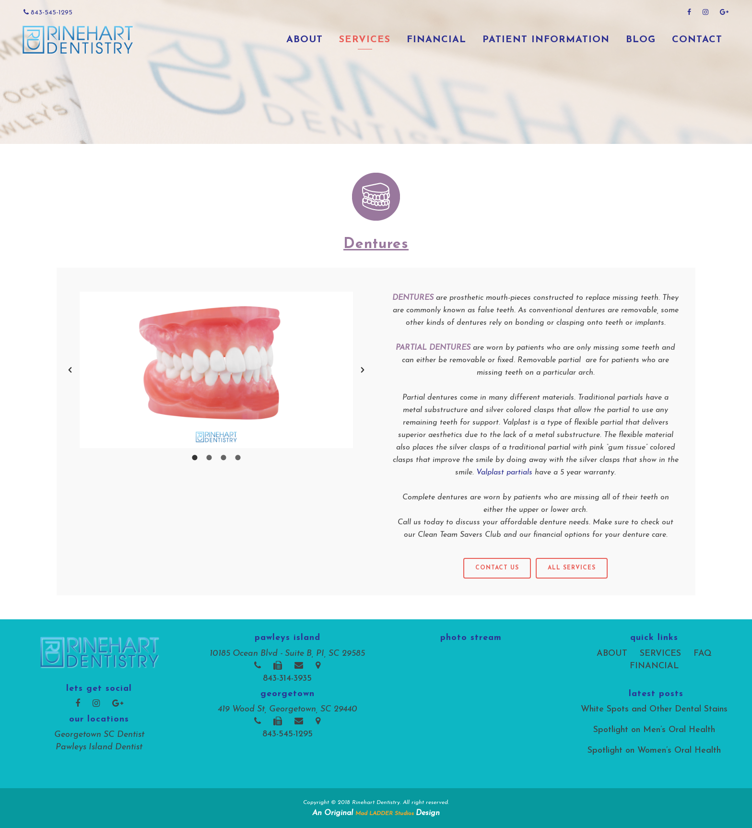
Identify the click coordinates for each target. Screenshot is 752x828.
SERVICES (660, 653)
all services (572, 568)
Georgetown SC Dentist (99, 734)
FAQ (702, 653)
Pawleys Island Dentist (99, 747)
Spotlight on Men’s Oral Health (654, 729)
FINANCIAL (654, 666)
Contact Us (497, 568)
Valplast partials (505, 472)
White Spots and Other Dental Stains (654, 709)
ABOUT (612, 653)
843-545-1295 (48, 12)
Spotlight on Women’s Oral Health (654, 750)
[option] (216, 370)
